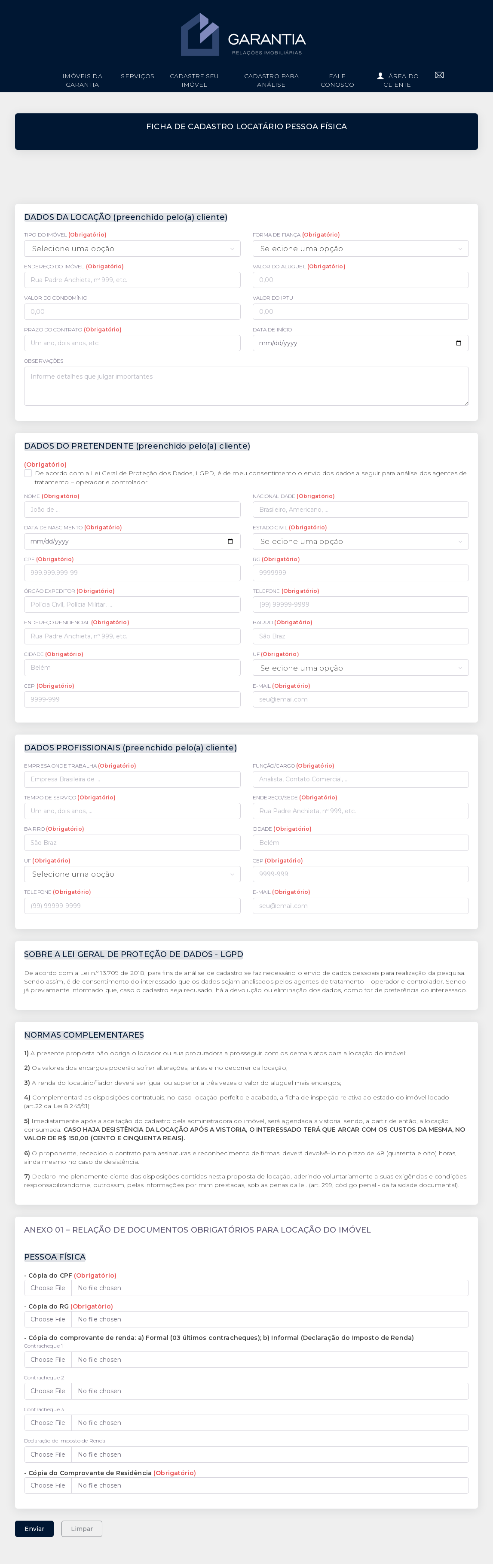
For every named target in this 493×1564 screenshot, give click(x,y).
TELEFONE (286, 591)
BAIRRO (283, 622)
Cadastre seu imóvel (194, 80)
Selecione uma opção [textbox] (73, 248)
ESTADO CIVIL (290, 527)
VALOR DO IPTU (273, 298)
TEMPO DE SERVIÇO (70, 797)
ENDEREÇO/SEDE (295, 797)
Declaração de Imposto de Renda (64, 1440)
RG (276, 559)
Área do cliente (398, 80)
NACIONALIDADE (294, 496)
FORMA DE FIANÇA (296, 234)
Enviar (34, 1529)
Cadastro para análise (271, 80)
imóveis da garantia (82, 80)
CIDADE (53, 654)
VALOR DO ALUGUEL (299, 266)
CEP (49, 686)
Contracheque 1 (43, 1345)
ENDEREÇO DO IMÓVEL (74, 266)
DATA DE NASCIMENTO (73, 527)
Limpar (82, 1529)
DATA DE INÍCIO (272, 329)
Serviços (137, 76)
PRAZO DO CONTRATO (73, 329)
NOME (52, 496)
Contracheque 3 (44, 1409)
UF (276, 654)
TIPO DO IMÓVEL (65, 234)
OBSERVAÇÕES (44, 361)
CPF (49, 559)
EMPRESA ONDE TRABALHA (80, 765)
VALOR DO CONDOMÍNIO (55, 298)
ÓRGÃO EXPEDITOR (69, 591)
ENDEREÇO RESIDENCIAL (76, 622)
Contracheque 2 (44, 1377)
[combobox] (132, 248)
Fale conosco (337, 80)
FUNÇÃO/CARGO (294, 765)
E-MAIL (282, 686)
